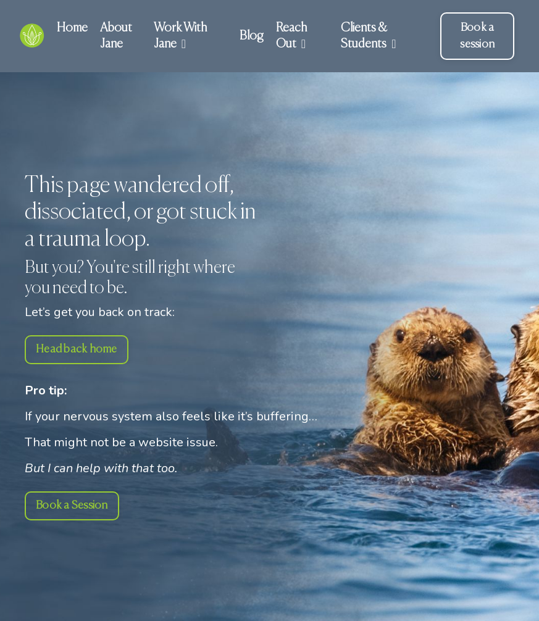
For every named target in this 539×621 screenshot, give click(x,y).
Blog (252, 36)
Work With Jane (180, 36)
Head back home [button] (76, 349)
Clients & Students (368, 36)
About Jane (116, 36)
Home (72, 28)
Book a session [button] (477, 36)
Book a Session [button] (72, 505)
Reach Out (291, 36)
